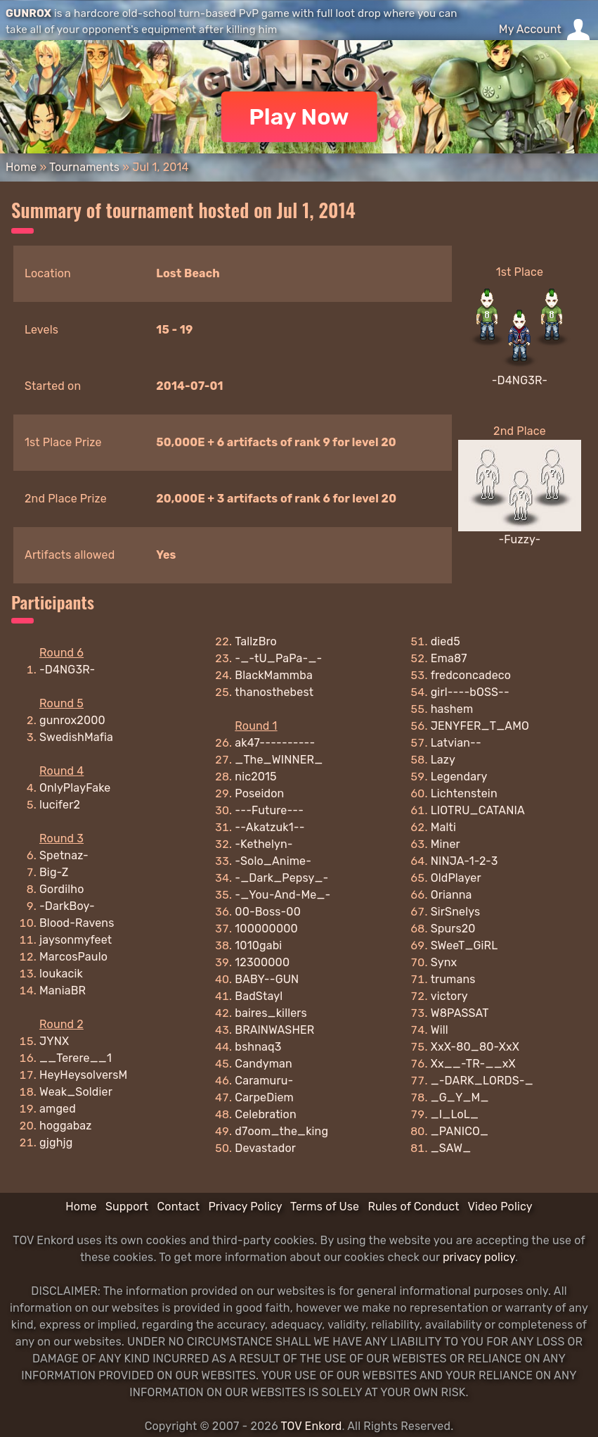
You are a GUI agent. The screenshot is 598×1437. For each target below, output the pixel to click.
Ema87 (449, 658)
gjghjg (56, 1142)
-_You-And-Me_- (282, 894)
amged (57, 1108)
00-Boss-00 (268, 911)
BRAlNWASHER (274, 1030)
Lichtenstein (464, 793)
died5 (445, 641)
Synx (444, 962)
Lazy (443, 759)
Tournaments (84, 167)
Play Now (299, 116)
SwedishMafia (76, 737)
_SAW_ (451, 1148)
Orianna (451, 894)
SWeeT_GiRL (464, 945)
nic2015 (255, 776)
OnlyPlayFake (74, 788)
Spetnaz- (64, 855)
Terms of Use (324, 1206)
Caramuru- (264, 1080)
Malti (443, 827)
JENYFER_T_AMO (480, 726)
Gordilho (61, 889)
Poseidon (259, 793)
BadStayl (258, 996)
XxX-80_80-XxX (475, 1046)
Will (439, 1030)
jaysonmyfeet (75, 940)
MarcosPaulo (73, 956)
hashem (452, 709)
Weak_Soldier (75, 1092)
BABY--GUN (267, 979)
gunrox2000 (72, 720)
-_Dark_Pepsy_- (281, 878)
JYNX (54, 1041)
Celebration (265, 1114)
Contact (178, 1206)
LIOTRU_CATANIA (478, 810)
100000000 (266, 928)
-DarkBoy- (67, 906)
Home (21, 167)
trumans (453, 979)
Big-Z (54, 872)
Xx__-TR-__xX (473, 1063)
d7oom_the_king (281, 1131)
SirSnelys (456, 911)
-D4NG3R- (519, 380)
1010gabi (258, 945)
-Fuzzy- (519, 539)
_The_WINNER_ (279, 759)
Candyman (263, 1063)
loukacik (61, 973)
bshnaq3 (258, 1046)
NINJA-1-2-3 (464, 861)
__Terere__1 (75, 1058)
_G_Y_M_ (460, 1097)
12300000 (262, 962)
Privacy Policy (245, 1206)
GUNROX (28, 13)
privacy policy (479, 1257)
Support (126, 1206)
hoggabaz (65, 1125)
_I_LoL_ (455, 1114)
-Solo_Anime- (273, 861)
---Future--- (269, 810)
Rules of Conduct (413, 1206)
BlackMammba (274, 675)
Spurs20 (453, 928)
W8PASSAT (460, 1013)
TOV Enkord (311, 1426)
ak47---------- (275, 742)
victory (449, 996)
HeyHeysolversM (83, 1075)
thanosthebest (274, 692)
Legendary (459, 776)
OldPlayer (456, 878)
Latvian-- (456, 742)
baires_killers (271, 1013)
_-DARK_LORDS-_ (482, 1080)
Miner (445, 844)
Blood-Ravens (77, 923)
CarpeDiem (264, 1097)
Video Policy (499, 1206)
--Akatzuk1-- (269, 827)
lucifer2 (59, 804)
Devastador (265, 1148)
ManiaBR (62, 990)
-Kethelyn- (263, 844)
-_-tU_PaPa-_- (278, 658)
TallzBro (256, 641)
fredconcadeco (471, 675)
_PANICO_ (460, 1131)
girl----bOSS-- (470, 692)
